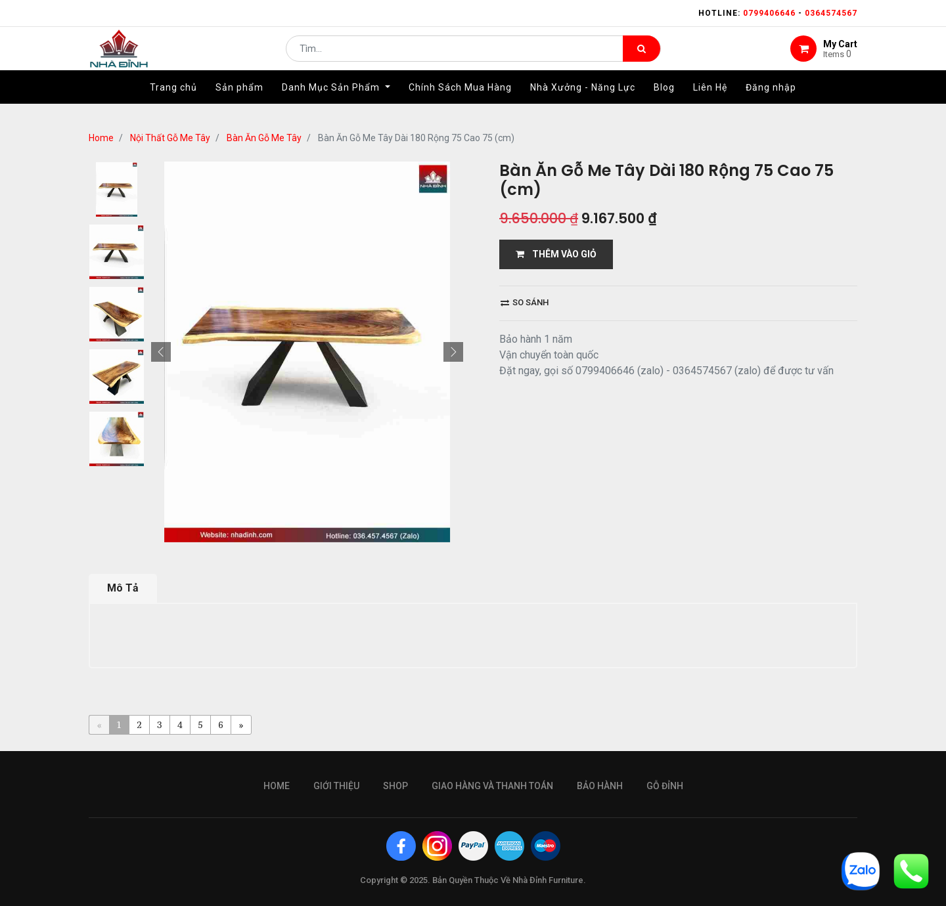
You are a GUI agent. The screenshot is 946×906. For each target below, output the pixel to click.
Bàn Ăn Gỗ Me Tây (264, 138)
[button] (161, 352)
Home (101, 138)
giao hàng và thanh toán (492, 786)
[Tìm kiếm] (641, 56)
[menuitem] (173, 103)
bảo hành (600, 786)
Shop (395, 786)
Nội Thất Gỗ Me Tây (170, 138)
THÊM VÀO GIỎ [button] (556, 254)
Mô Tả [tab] (123, 588)
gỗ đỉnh (664, 786)
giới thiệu (336, 786)
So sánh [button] (525, 302)
